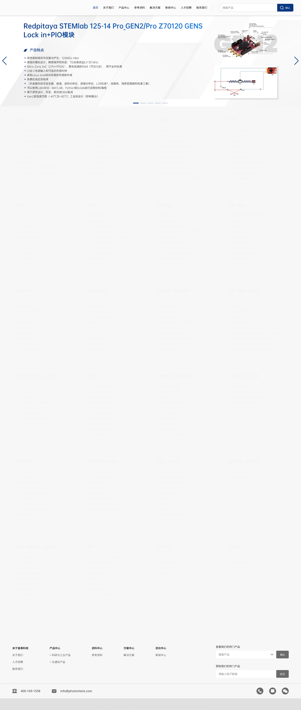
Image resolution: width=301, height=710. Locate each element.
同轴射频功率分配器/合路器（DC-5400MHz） (258, 333)
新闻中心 (170, 7)
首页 (95, 7)
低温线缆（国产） (100, 488)
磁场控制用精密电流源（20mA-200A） (112, 434)
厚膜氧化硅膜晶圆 (29, 584)
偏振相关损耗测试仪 (172, 333)
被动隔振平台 (168, 568)
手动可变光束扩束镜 (172, 477)
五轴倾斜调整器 (98, 562)
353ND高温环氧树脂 (101, 568)
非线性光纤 (237, 221)
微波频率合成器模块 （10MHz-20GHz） (255, 338)
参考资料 (139, 7)
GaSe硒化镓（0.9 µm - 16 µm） (38, 482)
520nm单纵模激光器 (31, 130)
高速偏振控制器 (169, 328)
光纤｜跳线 (236, 205)
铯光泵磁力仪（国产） (102, 418)
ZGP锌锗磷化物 (28, 498)
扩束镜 (164, 509)
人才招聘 (186, 7)
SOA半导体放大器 (100, 178)
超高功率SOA (97, 130)
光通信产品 (236, 547)
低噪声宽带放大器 (170, 135)
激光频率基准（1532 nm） (35, 397)
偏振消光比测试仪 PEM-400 (176, 338)
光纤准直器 (96, 344)
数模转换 (24, 306)
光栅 (231, 119)
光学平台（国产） (170, 573)
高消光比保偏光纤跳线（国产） (249, 237)
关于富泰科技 (20, 648)
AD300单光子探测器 (172, 167)
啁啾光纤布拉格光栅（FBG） (248, 162)
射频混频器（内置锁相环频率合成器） (253, 344)
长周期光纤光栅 (240, 135)
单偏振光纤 (237, 231)
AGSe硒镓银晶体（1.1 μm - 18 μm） (41, 477)
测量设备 (164, 205)
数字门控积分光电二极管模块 (177, 146)
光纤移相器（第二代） (173, 301)
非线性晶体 (24, 461)
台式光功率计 (168, 237)
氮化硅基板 (25, 568)
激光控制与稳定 (28, 338)
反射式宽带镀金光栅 (243, 178)
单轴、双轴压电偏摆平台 (174, 434)
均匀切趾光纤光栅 (241, 146)
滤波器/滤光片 (98, 349)
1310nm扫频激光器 (31, 178)
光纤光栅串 (237, 151)
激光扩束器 (166, 504)
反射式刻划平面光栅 (243, 173)
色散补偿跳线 (239, 472)
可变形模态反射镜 (100, 253)
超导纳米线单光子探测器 (174, 157)
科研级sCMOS (27, 248)
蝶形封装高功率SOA (101, 141)
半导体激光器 (27, 157)
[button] (4, 61)
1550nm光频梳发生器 (32, 141)
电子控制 (23, 290)
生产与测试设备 (240, 568)
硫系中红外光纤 (240, 258)
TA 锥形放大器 (98, 146)
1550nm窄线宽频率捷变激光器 (37, 167)
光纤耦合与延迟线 (100, 311)
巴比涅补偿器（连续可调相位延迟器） (183, 322)
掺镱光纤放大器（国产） (104, 173)
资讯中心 (160, 648)
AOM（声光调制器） (101, 221)
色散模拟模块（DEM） (244, 477)
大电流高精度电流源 (101, 424)
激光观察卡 (96, 584)
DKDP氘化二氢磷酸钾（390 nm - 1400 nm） (46, 493)
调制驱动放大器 (240, 322)
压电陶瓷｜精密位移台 (174, 376)
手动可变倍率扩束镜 (172, 482)
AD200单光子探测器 (172, 162)
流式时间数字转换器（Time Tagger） (253, 402)
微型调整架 (96, 573)
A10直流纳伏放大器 (101, 472)
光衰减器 (94, 338)
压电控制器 (166, 424)
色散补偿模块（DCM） (244, 482)
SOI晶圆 (24, 595)
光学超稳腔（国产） (31, 391)
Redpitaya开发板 (29, 301)
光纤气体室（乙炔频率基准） (36, 402)
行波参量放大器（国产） (104, 498)
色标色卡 (94, 578)
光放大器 (94, 119)
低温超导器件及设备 (102, 461)
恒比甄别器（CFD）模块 (245, 386)
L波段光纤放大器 (99, 167)
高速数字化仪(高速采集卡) (175, 226)
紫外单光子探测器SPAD (174, 151)
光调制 (92, 205)
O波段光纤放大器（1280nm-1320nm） (113, 157)
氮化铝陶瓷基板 (28, 562)
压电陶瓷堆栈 (168, 418)
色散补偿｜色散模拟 (243, 461)
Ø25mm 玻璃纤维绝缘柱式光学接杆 (111, 557)
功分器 (235, 301)
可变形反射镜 (97, 258)
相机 (19, 205)
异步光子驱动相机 (29, 221)
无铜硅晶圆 (25, 589)
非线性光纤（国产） (243, 226)
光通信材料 (237, 557)
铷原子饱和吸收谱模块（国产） (37, 434)
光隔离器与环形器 (100, 317)
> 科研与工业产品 (60, 655)
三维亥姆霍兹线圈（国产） (105, 386)
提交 (282, 674)
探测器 (162, 119)
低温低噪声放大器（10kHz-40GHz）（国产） (116, 482)
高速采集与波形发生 (31, 349)
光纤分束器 (96, 328)
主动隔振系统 (168, 562)
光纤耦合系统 (168, 557)
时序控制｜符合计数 (243, 376)
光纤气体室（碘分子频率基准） (37, 413)
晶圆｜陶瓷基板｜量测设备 (37, 547)
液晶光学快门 (168, 349)
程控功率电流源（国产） (104, 391)
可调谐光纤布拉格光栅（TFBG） (250, 167)
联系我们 (201, 7)
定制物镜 (165, 498)
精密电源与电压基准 (31, 311)
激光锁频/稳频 (27, 344)
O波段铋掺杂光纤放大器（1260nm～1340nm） (116, 151)
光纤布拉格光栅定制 (243, 157)
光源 (19, 119)
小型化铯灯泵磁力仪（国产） (106, 413)
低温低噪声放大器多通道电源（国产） (112, 504)
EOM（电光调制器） (101, 248)
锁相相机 (24, 215)
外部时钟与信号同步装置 (245, 391)
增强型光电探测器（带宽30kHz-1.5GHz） (185, 130)
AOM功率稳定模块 (100, 264)
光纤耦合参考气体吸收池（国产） (39, 418)
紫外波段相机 (27, 226)
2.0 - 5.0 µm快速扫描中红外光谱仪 (181, 253)
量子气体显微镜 (169, 493)
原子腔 (23, 429)
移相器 (235, 306)
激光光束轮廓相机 (29, 237)
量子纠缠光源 (27, 162)
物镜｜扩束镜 (167, 461)
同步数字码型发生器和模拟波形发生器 (253, 397)
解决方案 (155, 7)
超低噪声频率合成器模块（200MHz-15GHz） (258, 349)
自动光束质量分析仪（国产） (177, 242)
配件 (90, 547)
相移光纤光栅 (239, 141)
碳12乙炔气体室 (28, 408)
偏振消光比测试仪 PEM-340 (176, 344)
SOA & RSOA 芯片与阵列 (104, 135)
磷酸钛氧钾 (25, 520)
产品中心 (124, 7)
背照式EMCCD (27, 258)
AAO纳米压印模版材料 (32, 600)
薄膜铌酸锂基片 (28, 578)
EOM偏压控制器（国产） (104, 226)
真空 (21, 386)
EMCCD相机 (26, 264)
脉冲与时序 (25, 328)
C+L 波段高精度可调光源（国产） (39, 146)
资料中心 (97, 648)
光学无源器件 (97, 290)
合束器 (93, 322)
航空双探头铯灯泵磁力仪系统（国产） (112, 397)
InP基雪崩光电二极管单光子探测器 (181, 178)
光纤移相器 (166, 306)
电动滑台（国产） (170, 397)
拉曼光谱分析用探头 (101, 595)
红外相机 (24, 242)
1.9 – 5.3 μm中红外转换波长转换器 (40, 504)
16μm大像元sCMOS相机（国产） (39, 253)
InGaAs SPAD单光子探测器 (176, 173)
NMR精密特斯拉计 (100, 429)
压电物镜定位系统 (170, 408)
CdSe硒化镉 (26, 472)
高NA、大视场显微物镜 (174, 488)
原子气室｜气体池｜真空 (35, 376)
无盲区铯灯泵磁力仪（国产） (106, 408)
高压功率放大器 (169, 221)
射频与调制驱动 (28, 333)
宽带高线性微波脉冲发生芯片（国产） (112, 509)
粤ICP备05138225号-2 (195, 705)
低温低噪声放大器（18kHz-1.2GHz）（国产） (116, 477)
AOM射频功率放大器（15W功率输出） (112, 237)
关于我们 (108, 7)
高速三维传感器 (28, 231)
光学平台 (164, 547)
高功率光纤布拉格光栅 (244, 130)
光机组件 (94, 301)
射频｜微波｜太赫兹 (243, 290)
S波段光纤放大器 (99, 162)
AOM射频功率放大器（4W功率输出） (112, 231)
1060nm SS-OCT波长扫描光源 (37, 173)
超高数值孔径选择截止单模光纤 (249, 215)
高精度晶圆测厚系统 (172, 264)
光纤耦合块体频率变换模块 (35, 509)
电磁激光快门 (97, 215)
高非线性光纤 (239, 242)
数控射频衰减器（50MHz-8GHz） (251, 311)
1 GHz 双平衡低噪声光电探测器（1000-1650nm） (187, 141)
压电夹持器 (166, 429)
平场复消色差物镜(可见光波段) (178, 520)
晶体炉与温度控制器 (31, 515)
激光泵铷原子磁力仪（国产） (106, 402)
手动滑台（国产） (170, 391)
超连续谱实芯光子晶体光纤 (247, 253)
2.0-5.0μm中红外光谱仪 (174, 248)
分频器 (235, 317)
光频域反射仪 (168, 215)
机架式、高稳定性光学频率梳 (36, 151)
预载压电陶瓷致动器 (172, 402)
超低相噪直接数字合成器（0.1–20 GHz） (255, 328)
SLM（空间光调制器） (102, 242)
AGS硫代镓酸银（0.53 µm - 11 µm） (41, 488)
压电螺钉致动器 (169, 386)
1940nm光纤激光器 (31, 135)
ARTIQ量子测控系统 (243, 408)
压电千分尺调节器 (170, 413)
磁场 (90, 376)
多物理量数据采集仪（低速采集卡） (181, 231)
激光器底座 (96, 589)
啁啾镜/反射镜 (98, 306)
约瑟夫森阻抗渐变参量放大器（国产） (112, 493)
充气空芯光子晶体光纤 (32, 424)
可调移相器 (166, 311)
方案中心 (129, 648)
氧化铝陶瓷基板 (28, 557)
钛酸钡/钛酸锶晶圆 (30, 573)
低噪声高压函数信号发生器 (176, 258)
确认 (285, 8)
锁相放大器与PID (29, 322)
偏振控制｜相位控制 (172, 290)
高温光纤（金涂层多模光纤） (248, 264)
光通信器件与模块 (241, 562)
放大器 (23, 317)
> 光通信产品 (57, 662)
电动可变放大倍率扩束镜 (174, 472)
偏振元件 (94, 333)
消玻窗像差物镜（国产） (174, 515)
